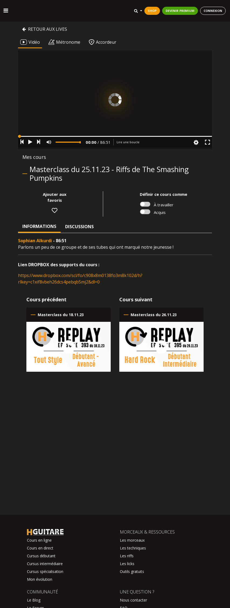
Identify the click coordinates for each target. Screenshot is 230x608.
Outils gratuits (132, 571)
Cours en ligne (39, 540)
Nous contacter (133, 600)
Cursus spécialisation (45, 571)
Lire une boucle (128, 142)
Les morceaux (132, 540)
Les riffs (127, 555)
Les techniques (133, 548)
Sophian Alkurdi (35, 241)
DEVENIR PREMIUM (180, 11)
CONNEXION (213, 11)
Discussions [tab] (79, 227)
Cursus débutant (41, 555)
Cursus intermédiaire (45, 563)
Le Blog (33, 600)
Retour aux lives (44, 29)
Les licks (127, 563)
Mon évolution (39, 579)
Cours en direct (40, 548)
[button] (115, 136)
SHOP (152, 11)
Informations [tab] (39, 226)
